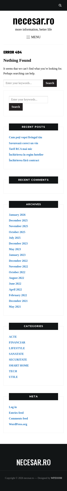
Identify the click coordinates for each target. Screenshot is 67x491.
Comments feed (18, 418)
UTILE (13, 376)
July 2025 (15, 237)
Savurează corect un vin (23, 143)
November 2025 (18, 226)
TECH (13, 371)
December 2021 (18, 300)
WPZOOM (56, 478)
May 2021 (15, 306)
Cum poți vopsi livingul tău (25, 137)
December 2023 (18, 243)
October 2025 (17, 232)
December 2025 (18, 220)
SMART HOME (19, 365)
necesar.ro (33, 19)
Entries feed (16, 412)
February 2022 (18, 295)
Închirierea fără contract (24, 160)
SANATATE (16, 353)
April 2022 (15, 289)
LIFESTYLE (17, 348)
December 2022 (18, 260)
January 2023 (17, 254)
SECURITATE (18, 359)
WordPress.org (18, 424)
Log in (13, 407)
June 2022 (15, 283)
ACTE (13, 336)
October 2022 (17, 272)
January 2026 (17, 214)
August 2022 (16, 277)
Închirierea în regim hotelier (26, 154)
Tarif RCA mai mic (20, 148)
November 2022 (18, 266)
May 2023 (15, 249)
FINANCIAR (17, 342)
